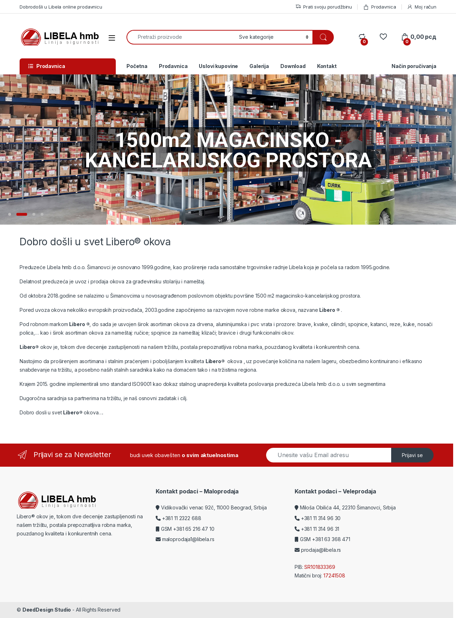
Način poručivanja (414, 66)
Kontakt (327, 66)
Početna (136, 66)
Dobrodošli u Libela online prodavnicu (61, 7)
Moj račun (421, 7)
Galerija (259, 66)
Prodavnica (379, 7)
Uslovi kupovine (218, 66)
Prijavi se (412, 455)
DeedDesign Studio (46, 610)
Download (293, 66)
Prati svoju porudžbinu (323, 7)
